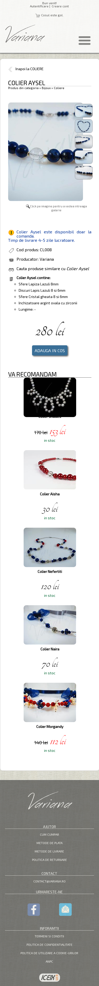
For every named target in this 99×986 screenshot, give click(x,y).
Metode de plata (49, 843)
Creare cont (60, 6)
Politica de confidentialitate (49, 944)
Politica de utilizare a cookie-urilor (49, 953)
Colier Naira (49, 649)
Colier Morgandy (49, 726)
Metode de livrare (49, 851)
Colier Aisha (50, 494)
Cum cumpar (49, 834)
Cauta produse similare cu (53, 268)
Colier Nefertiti (50, 571)
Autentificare (39, 6)
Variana (47, 258)
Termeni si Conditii (49, 936)
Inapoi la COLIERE (26, 68)
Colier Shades (49, 416)
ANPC (49, 961)
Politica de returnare (49, 859)
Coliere (59, 88)
